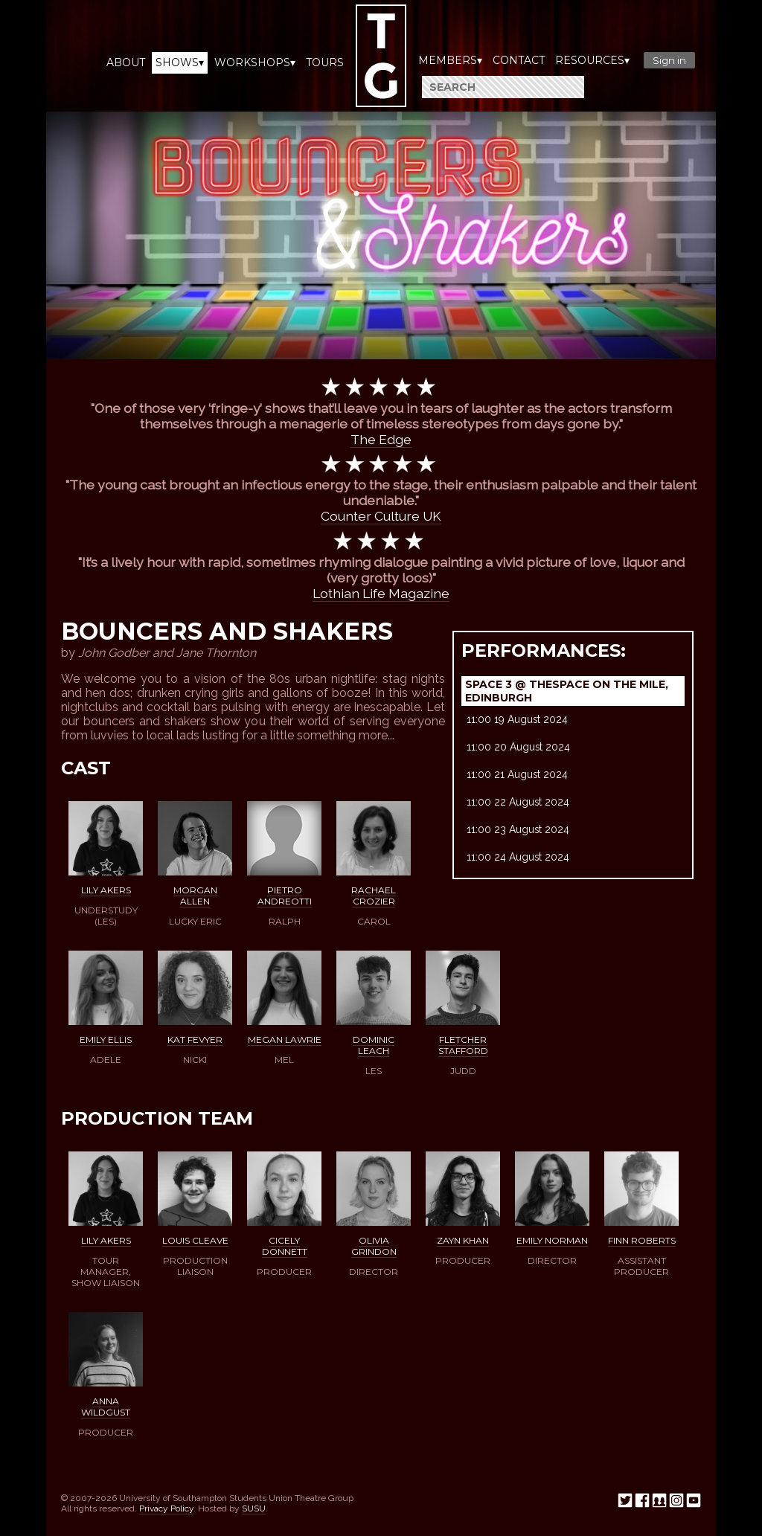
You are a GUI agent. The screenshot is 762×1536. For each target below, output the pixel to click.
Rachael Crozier (373, 895)
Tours (325, 62)
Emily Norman (552, 1240)
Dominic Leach (373, 1045)
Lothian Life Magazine (381, 593)
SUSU (254, 1508)
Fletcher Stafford (463, 1045)
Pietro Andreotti (284, 895)
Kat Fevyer (194, 1039)
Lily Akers (106, 890)
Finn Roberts (642, 1240)
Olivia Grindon (374, 1246)
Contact (519, 60)
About (125, 62)
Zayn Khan (463, 1240)
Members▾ (450, 60)
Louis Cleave (195, 1240)
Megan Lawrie (284, 1039)
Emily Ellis (106, 1039)
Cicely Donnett (284, 1246)
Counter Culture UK (381, 516)
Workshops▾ (254, 62)
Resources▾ (592, 60)
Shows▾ (180, 62)
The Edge (381, 439)
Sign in (669, 60)
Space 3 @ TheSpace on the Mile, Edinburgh (566, 691)
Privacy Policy (166, 1508)
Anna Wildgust (105, 1406)
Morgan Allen (195, 895)
